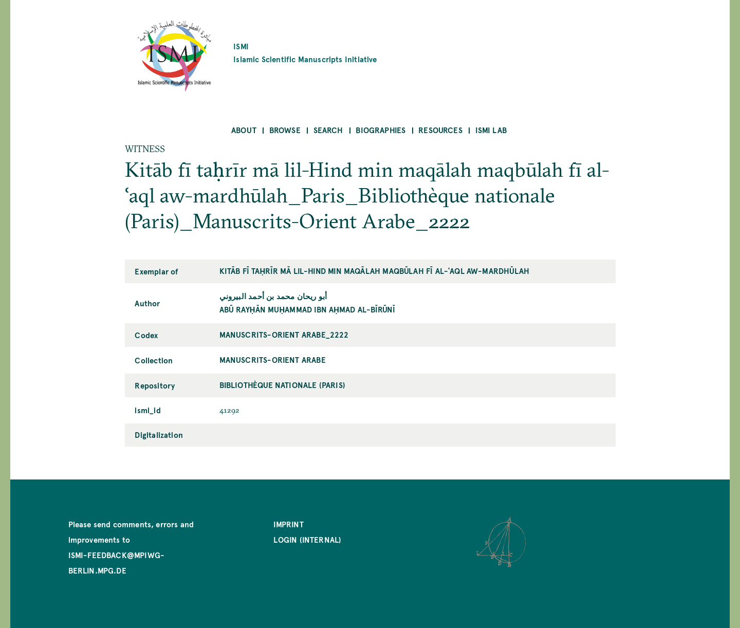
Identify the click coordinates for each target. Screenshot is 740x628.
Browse (285, 129)
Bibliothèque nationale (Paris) (282, 384)
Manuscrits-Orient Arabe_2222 (284, 334)
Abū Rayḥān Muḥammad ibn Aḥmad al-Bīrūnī (307, 309)
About (243, 129)
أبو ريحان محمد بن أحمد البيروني (273, 295)
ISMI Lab (491, 129)
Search (328, 129)
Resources (440, 129)
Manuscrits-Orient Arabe (272, 359)
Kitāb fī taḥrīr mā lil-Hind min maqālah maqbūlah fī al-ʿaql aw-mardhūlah (374, 270)
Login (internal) (307, 539)
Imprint (288, 524)
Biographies (380, 129)
